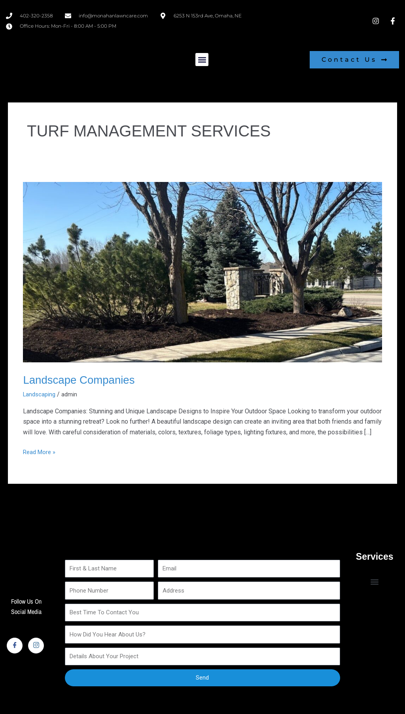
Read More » (40, 451)
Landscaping (40, 394)
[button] (201, 59)
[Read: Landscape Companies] (202, 271)
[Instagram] (36, 645)
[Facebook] (15, 645)
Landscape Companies (83, 379)
